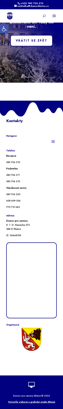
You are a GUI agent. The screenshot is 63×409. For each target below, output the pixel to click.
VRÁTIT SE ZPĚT (31, 40)
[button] (4, 29)
